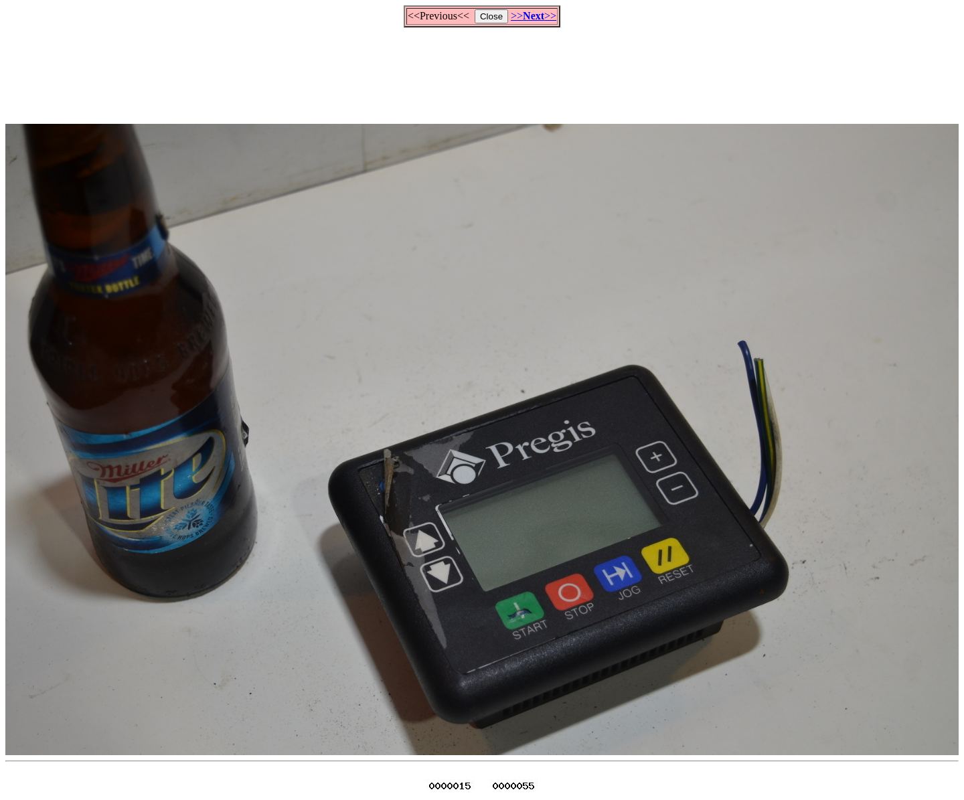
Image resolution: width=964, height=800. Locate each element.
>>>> (533, 15)
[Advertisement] (482, 69)
